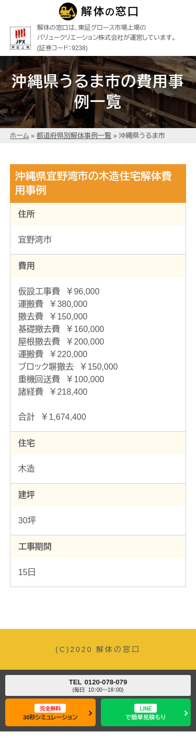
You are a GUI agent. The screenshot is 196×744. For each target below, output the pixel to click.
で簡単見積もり (145, 712)
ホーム (19, 136)
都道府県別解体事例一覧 (74, 136)
